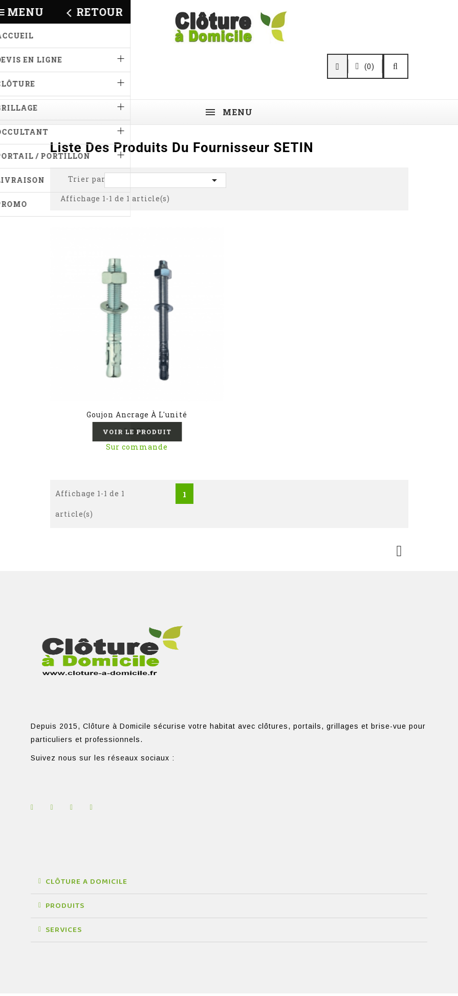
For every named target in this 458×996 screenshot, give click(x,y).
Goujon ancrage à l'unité (136, 414)
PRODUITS (65, 908)
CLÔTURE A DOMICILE (86, 884)
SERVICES (64, 932)
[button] (229, 885)
